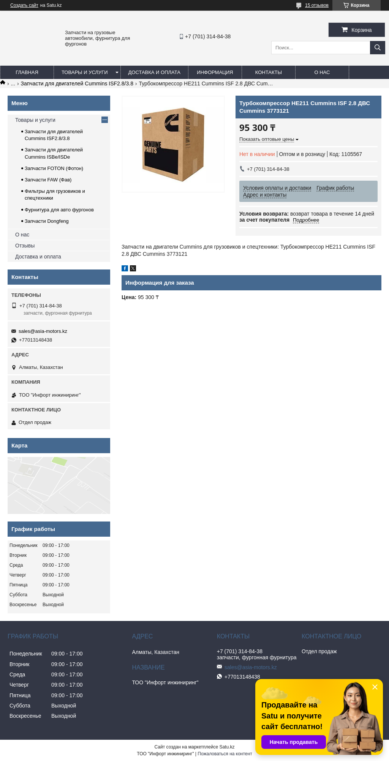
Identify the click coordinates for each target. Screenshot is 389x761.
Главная (27, 72)
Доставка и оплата (154, 72)
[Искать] (377, 47)
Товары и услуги (85, 72)
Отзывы (25, 246)
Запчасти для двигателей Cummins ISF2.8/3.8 (77, 83)
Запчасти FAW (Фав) (48, 180)
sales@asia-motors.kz (43, 331)
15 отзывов (317, 5)
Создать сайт (24, 5)
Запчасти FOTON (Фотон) (54, 168)
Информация (215, 72)
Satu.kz (226, 747)
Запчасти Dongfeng (47, 221)
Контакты (268, 72)
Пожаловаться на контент (225, 753)
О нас (322, 72)
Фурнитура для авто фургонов (59, 210)
